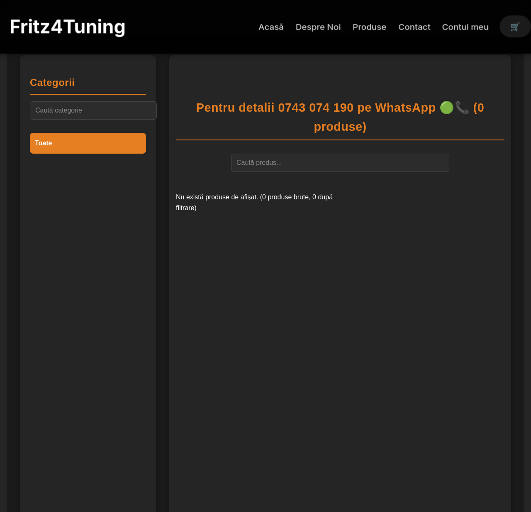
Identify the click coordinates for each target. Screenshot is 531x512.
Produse (369, 26)
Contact (414, 26)
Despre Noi (318, 26)
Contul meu (465, 26)
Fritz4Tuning (68, 26)
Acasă (271, 26)
